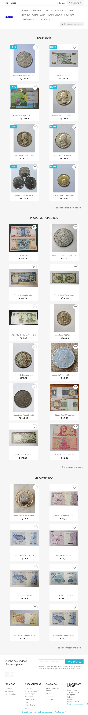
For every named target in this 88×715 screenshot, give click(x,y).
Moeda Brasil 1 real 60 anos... (24, 516)
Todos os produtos (73, 467)
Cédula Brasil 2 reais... (24, 595)
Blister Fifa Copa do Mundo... (24, 115)
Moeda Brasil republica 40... (23, 415)
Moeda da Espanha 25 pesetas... (64, 375)
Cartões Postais (29, 19)
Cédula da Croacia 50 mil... (64, 455)
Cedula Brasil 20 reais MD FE (24, 635)
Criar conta (50, 696)
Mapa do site (30, 705)
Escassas (69, 15)
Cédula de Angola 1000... (23, 295)
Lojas (27, 708)
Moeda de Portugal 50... (23, 375)
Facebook (7, 674)
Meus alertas (51, 699)
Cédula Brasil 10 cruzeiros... (65, 295)
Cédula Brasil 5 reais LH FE (64, 516)
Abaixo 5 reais (55, 15)
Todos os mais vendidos (70, 648)
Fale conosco (10, 3)
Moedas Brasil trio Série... (24, 195)
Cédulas (36, 10)
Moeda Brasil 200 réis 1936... (65, 335)
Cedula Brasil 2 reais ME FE (63, 635)
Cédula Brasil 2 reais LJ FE (24, 555)
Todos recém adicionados (69, 208)
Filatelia (45, 19)
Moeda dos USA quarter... (64, 155)
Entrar (48, 693)
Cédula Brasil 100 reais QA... (64, 595)
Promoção (8, 688)
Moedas (25, 10)
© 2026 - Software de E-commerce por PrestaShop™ (44, 712)
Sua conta (51, 684)
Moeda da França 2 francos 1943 (64, 255)
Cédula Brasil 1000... (64, 76)
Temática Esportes (53, 10)
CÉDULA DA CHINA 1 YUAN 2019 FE (23, 335)
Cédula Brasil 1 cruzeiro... (65, 415)
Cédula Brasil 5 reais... (64, 555)
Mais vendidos (10, 694)
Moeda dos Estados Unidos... (63, 115)
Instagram (12, 674)
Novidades (8, 691)
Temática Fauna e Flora (33, 15)
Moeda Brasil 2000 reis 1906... (24, 76)
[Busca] (72, 24)
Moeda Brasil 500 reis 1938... (64, 195)
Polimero (70, 10)
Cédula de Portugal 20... (23, 455)
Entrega (28, 688)
